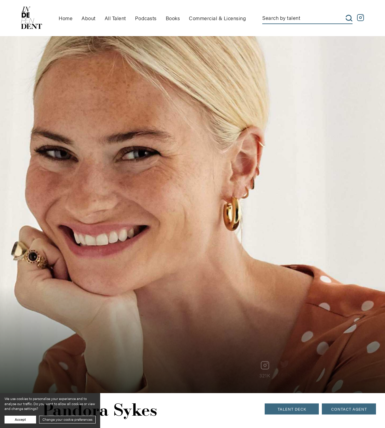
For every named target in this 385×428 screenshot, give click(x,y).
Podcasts (146, 18)
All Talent (115, 18)
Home (65, 18)
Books (173, 18)
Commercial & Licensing (217, 18)
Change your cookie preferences (67, 419)
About (89, 18)
